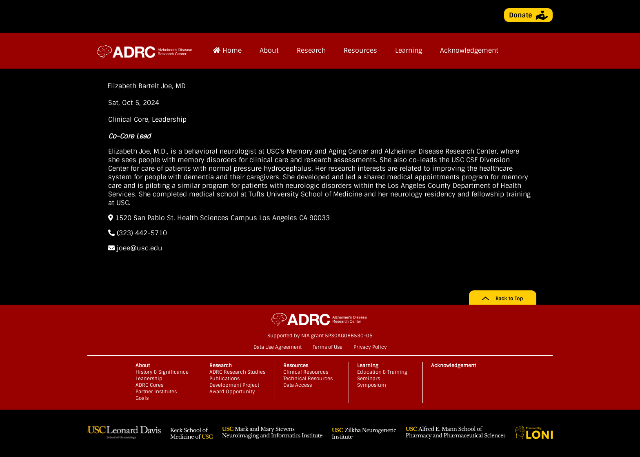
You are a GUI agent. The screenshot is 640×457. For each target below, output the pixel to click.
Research (311, 50)
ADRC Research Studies (237, 372)
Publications (224, 378)
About (269, 50)
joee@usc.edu (135, 248)
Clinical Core (128, 119)
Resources (360, 50)
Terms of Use (327, 347)
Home (227, 50)
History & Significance (162, 372)
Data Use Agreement (277, 347)
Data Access (297, 385)
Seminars (368, 378)
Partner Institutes (156, 391)
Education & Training (382, 372)
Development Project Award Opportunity (234, 388)
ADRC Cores (149, 385)
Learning (408, 50)
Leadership (169, 119)
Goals (142, 398)
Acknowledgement (469, 50)
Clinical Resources (305, 372)
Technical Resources (308, 378)
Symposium (371, 385)
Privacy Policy (370, 347)
